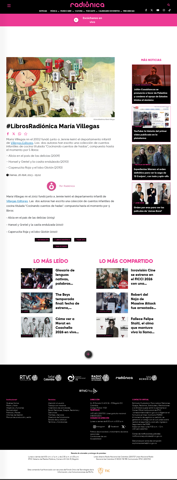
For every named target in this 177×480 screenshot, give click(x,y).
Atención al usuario (56, 403)
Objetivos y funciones (15, 408)
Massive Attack (105, 311)
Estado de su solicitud (57, 420)
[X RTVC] (123, 427)
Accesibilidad (96, 439)
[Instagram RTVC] (99, 427)
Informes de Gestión (14, 415)
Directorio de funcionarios (58, 417)
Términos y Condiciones (57, 422)
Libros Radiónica (63, 240)
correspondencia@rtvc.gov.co (145, 413)
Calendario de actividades (59, 408)
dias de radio (61, 246)
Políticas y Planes (13, 413)
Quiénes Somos (12, 403)
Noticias (43, 11)
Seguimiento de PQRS (141, 424)
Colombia (27, 287)
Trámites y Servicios (56, 415)
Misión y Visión (12, 406)
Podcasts (90, 11)
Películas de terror (142, 164)
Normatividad (12, 410)
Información (43, 240)
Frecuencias (128, 11)
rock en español (105, 335)
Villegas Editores (22, 143)
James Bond (139, 203)
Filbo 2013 (81, 240)
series (26, 311)
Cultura (78, 11)
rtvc (101, 287)
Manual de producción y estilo (18, 417)
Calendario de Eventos (109, 11)
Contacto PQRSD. (155, 415)
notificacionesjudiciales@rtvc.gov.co (147, 436)
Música (53, 11)
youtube (138, 126)
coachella (28, 335)
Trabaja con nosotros (57, 406)
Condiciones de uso (98, 436)
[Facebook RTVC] (113, 427)
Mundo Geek (66, 11)
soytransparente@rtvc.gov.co (144, 443)
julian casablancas (143, 85)
